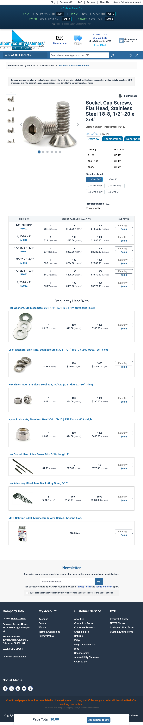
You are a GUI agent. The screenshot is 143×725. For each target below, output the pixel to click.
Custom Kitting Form (121, 631)
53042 (24, 274)
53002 (24, 228)
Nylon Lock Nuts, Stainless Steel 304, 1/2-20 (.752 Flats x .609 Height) (51, 419)
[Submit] (99, 581)
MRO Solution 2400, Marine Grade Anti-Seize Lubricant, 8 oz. (45, 518)
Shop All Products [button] (18, 55)
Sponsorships (81, 653)
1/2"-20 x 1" (111, 179)
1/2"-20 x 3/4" (94, 179)
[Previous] (21, 124)
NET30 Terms (117, 623)
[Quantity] (124, 226)
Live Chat (100, 45)
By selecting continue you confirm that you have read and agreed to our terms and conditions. (71, 593)
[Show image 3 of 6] (47, 152)
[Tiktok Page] (30, 688)
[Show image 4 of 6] (52, 152)
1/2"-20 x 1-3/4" (95, 191)
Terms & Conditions (49, 631)
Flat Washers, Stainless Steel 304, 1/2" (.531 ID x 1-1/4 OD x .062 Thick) (52, 307)
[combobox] (79, 55)
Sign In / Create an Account (127, 2)
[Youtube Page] (24, 688)
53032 (24, 262)
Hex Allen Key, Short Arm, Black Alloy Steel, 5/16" (38, 483)
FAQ (80, 2)
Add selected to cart (98, 720)
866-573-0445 (100, 38)
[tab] (133, 138)
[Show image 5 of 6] (56, 152)
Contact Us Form (83, 623)
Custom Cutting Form (122, 627)
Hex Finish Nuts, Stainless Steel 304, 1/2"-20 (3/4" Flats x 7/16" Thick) (51, 384)
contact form (19, 656)
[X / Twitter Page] (11, 688)
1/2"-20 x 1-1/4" (95, 185)
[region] (43, 124)
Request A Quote (119, 619)
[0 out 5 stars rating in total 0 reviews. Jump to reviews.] (97, 134)
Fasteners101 (67, 2)
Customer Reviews (84, 627)
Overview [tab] (93, 139)
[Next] (78, 124)
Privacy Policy (84, 586)
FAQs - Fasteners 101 (86, 644)
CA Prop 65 (80, 661)
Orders (42, 623)
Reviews (91, 2)
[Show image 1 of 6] (39, 152)
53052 (24, 285)
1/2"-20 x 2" (113, 191)
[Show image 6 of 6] (60, 152)
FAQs (77, 640)
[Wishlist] (130, 55)
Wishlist (43, 627)
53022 (24, 251)
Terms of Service (104, 586)
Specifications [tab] (112, 139)
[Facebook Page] (5, 688)
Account (43, 619)
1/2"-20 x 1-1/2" (115, 185)
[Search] (112, 55)
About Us (104, 2)
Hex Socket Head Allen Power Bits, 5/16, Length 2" (39, 454)
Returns (78, 636)
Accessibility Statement (87, 657)
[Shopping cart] (128, 40)
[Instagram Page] (17, 688)
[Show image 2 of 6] (43, 152)
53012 (24, 240)
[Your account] (137, 55)
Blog (53, 2)
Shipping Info (81, 631)
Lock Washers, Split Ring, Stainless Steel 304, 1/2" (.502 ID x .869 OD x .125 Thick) (58, 349)
